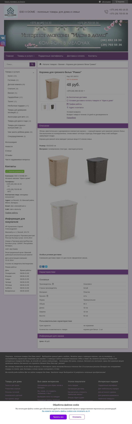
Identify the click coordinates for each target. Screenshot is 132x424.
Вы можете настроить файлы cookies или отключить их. (65, 411)
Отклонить (77, 417)
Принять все (58, 417)
